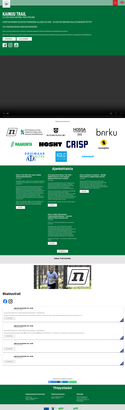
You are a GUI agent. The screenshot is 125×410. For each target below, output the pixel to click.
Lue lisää (20, 207)
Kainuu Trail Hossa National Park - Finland (23, 308)
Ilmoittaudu (8, 39)
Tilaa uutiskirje (23, 39)
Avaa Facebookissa (9, 318)
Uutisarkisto (62, 251)
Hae (115, 2)
